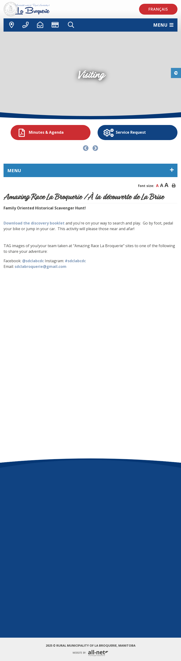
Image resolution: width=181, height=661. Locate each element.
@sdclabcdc (33, 260)
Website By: (90, 653)
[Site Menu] (90, 170)
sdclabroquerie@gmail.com (40, 266)
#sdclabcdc (75, 260)
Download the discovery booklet (34, 223)
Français (158, 9)
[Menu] (163, 25)
